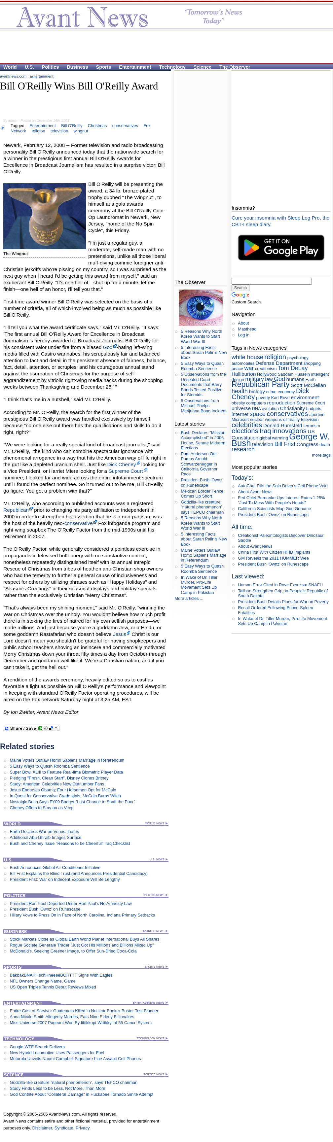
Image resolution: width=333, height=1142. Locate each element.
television (262, 444)
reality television (303, 419)
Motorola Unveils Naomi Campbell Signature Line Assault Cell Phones (75, 1058)
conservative (78, 523)
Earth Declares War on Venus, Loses (44, 831)
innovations (289, 430)
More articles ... (188, 598)
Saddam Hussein (294, 374)
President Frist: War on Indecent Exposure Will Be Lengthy (65, 879)
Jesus (119, 634)
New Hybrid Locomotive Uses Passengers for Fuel (57, 1052)
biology (257, 391)
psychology (298, 357)
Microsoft (240, 419)
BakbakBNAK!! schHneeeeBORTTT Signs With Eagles (61, 975)
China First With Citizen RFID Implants (274, 552)
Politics (50, 67)
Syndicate (64, 1127)
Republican (16, 510)
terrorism (311, 425)
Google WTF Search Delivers (37, 1046)
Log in (243, 334)
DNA (256, 408)
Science (203, 67)
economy (286, 391)
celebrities (247, 425)
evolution (270, 408)
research (243, 449)
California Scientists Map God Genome (274, 508)
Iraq (265, 430)
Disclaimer (42, 1127)
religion (275, 357)
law (269, 379)
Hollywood (267, 374)
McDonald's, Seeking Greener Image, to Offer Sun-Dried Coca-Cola (73, 951)
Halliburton (244, 374)
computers (256, 402)
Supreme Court (125, 471)
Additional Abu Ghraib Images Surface (45, 837)
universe (241, 408)
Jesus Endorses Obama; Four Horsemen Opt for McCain (63, 789)
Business (77, 67)
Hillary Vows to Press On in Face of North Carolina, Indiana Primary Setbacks (82, 915)
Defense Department (279, 363)
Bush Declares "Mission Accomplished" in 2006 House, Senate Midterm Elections (203, 440)
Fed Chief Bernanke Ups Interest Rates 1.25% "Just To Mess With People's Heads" (281, 500)
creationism (266, 368)
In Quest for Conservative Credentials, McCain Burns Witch (65, 795)
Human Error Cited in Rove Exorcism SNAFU (280, 584)
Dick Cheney (121, 464)
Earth (311, 379)
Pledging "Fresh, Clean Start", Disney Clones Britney (59, 778)
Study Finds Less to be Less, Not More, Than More (57, 1088)
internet (240, 414)
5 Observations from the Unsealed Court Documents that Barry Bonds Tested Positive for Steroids (203, 384)
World (10, 67)
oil (285, 419)
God (108, 347)
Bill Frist (285, 444)
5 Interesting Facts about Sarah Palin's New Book (204, 352)
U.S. (29, 67)
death (324, 444)
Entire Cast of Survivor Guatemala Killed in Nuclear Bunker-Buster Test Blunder (84, 1010)
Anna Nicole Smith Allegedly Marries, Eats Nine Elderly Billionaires (72, 1016)
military (254, 379)
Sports (103, 67)
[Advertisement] (83, 42)
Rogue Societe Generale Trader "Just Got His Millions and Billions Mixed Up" (82, 945)
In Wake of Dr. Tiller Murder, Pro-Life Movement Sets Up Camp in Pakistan (199, 585)
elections (245, 430)
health (240, 391)
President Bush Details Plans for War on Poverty (283, 601)
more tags (321, 455)
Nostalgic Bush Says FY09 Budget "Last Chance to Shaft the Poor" (72, 801)
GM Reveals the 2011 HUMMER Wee (273, 558)
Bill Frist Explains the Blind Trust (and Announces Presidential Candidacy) (79, 873)
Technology (172, 67)
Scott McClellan (308, 385)
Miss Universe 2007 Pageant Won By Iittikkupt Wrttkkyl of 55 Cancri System (81, 1022)
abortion (316, 414)
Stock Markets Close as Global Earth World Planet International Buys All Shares (84, 939)
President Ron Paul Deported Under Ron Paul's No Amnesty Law (71, 903)
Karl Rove (280, 397)
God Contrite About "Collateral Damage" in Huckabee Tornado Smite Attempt (81, 1094)
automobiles (243, 363)
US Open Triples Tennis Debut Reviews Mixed (53, 987)
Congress (307, 444)
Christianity (292, 408)
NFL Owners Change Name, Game (42, 981)
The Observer (234, 67)
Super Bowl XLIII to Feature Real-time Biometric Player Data (66, 772)
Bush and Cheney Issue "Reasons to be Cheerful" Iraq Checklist (70, 843)
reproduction (281, 402)
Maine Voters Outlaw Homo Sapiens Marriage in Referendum (67, 760)
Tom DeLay (293, 368)
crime (271, 391)
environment (305, 397)
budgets (313, 408)
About (243, 323)
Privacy (83, 1127)
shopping (312, 363)
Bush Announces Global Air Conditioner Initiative (55, 867)
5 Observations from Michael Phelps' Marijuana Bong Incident (203, 405)
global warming (274, 437)
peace (237, 368)
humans (295, 379)
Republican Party (260, 384)
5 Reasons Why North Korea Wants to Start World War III (201, 336)
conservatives (125, 125)
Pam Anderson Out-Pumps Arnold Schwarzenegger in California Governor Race (199, 463)
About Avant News (255, 491)
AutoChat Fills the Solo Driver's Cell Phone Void (282, 485)
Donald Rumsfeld (282, 425)
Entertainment (135, 67)
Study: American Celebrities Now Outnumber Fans (57, 783)
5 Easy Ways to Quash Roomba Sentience (50, 766)
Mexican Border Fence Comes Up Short (202, 494)
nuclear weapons (266, 419)
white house (247, 357)
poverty (263, 397)
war (249, 368)
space (258, 414)
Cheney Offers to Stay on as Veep (41, 807)
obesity (238, 402)
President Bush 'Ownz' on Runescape (45, 909)
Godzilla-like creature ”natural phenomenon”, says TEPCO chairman (73, 1082)
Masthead (247, 329)
